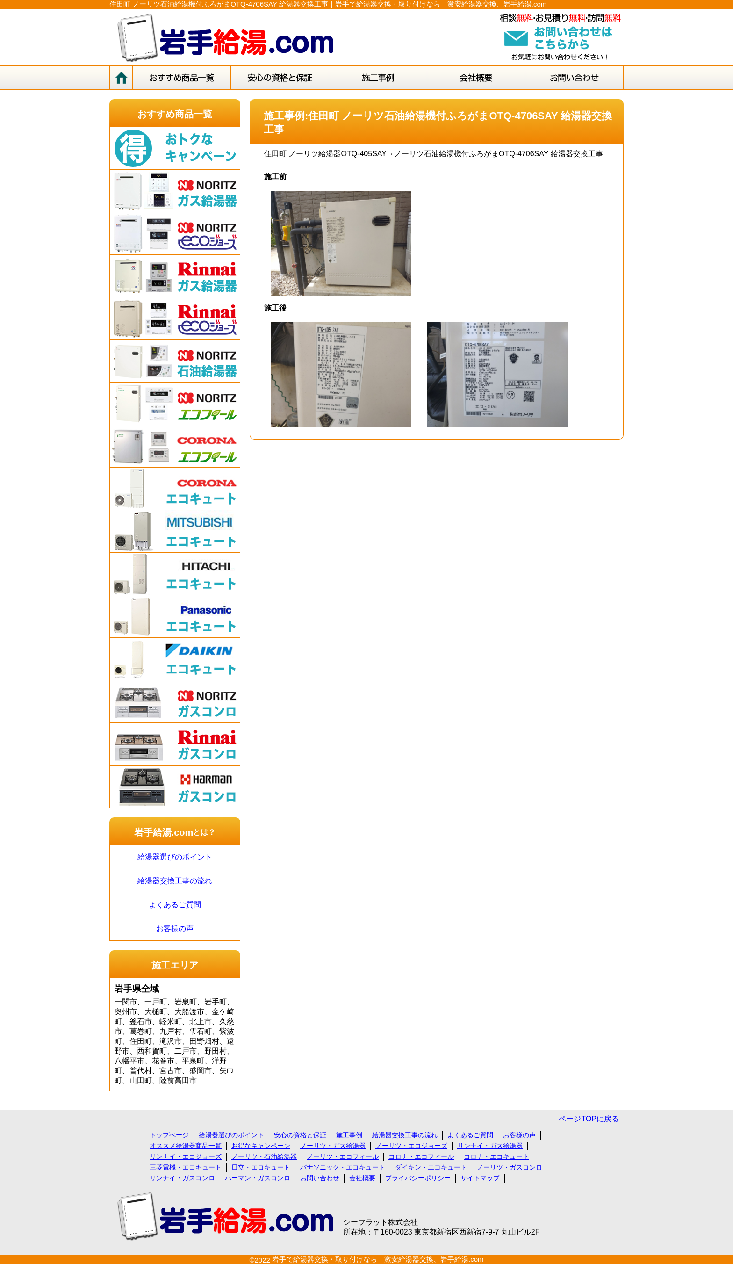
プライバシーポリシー (418, 1178)
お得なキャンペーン (260, 1145)
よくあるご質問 (175, 905)
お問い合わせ (319, 1178)
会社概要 (362, 1178)
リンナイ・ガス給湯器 (490, 1145)
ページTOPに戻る (589, 1119)
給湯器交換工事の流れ (174, 881)
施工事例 (349, 1135)
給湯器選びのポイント (174, 857)
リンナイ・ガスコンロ (182, 1178)
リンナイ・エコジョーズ (186, 1156)
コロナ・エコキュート (496, 1156)
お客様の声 (175, 928)
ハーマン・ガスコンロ (257, 1178)
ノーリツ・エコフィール (343, 1156)
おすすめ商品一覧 (174, 114)
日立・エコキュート (260, 1167)
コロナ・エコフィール (421, 1156)
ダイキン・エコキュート (431, 1167)
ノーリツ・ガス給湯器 (333, 1145)
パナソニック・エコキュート (342, 1167)
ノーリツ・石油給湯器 (264, 1156)
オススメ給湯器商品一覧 (186, 1145)
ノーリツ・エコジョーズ (411, 1145)
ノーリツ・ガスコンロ (509, 1167)
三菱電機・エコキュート (186, 1167)
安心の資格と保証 (300, 1135)
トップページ (169, 1135)
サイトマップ (480, 1178)
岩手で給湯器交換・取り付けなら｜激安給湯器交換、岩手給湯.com (378, 1259)
